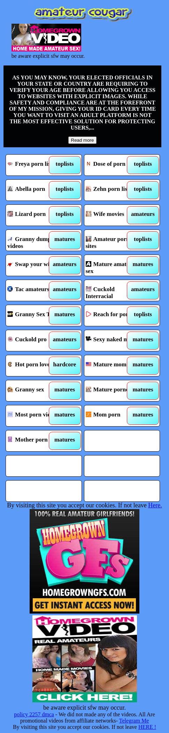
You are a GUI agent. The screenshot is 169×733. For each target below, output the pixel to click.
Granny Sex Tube (34, 315)
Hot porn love (34, 366)
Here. (155, 505)
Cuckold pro (34, 341)
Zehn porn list (113, 190)
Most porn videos (34, 416)
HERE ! (147, 727)
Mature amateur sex (113, 265)
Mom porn (113, 416)
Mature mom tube (113, 366)
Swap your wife (34, 265)
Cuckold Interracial (113, 290)
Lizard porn (34, 215)
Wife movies (113, 215)
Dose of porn (113, 165)
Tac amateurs (34, 290)
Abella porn (34, 190)
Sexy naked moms (113, 341)
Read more (82, 140)
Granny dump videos (34, 240)
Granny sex (34, 391)
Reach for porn (113, 315)
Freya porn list (34, 165)
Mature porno (113, 391)
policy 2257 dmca (34, 714)
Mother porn (34, 441)
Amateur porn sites (113, 240)
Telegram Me (134, 721)
